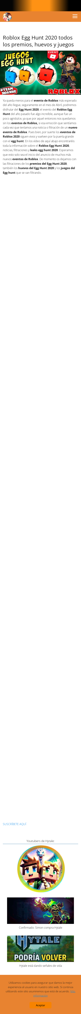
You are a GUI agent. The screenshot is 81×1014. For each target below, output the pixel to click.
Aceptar (40, 1005)
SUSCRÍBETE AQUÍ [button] (14, 824)
